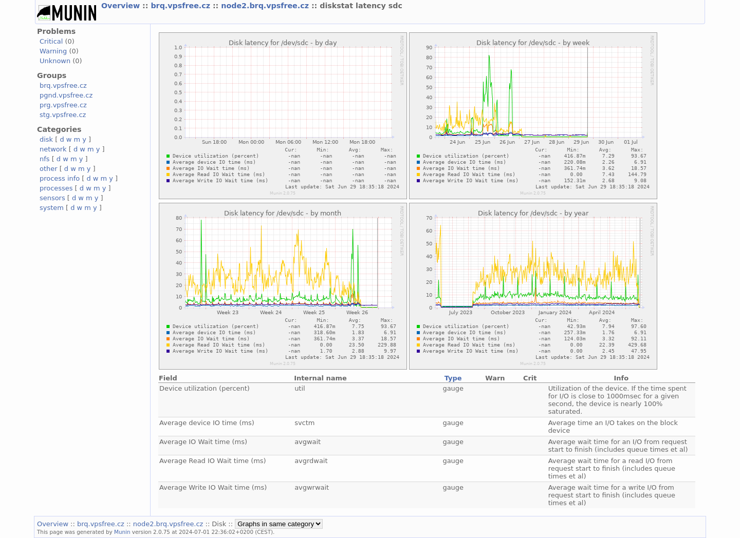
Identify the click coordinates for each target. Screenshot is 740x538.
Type (453, 378)
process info (60, 178)
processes (56, 188)
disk (46, 139)
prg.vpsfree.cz (63, 105)
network (53, 149)
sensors (52, 198)
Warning (53, 51)
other (49, 168)
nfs (45, 159)
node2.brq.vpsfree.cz (266, 6)
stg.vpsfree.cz (63, 115)
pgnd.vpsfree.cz (66, 95)
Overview (121, 6)
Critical (51, 41)
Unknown (55, 61)
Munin (122, 532)
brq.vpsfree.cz (182, 6)
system (52, 208)
